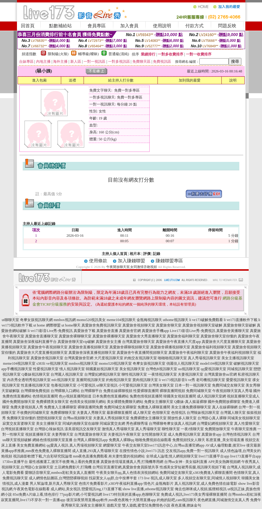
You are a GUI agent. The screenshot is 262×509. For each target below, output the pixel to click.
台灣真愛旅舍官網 (78, 358)
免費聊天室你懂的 (21, 418)
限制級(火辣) (58, 54)
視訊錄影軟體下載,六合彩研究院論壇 (42, 456)
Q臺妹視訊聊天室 (36, 374)
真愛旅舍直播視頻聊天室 (88, 347)
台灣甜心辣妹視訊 (49, 429)
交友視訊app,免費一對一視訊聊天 (192, 451)
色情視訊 (178, 412)
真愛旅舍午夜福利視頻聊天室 (233, 352)
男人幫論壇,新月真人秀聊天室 (54, 483)
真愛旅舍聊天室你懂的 (219, 336)
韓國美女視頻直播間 (179, 396)
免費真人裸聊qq (121, 440)
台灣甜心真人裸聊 (212, 418)
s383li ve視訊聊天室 (52, 363)
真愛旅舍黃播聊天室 (232, 331)
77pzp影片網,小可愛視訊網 (81, 494)
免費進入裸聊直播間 (154, 407)
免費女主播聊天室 (158, 402)
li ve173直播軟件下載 (240, 320)
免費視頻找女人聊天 (188, 440)
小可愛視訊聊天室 (133, 385)
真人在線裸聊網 (224, 407)
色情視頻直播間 (45, 396)
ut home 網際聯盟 (47, 325)
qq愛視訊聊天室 (213, 369)
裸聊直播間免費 (90, 407)
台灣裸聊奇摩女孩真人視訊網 (172, 423)
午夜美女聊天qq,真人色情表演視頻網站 (127, 472)
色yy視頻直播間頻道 (75, 396)
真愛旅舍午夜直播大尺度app (178, 342)
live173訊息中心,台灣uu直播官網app (176, 445)
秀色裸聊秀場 (137, 423)
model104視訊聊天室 (216, 363)
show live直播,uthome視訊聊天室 (148, 489)
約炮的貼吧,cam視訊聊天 (177, 500)
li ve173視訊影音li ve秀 (177, 380)
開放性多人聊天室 (182, 418)
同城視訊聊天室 (240, 369)
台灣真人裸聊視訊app (90, 440)
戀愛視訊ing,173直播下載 (101, 489)
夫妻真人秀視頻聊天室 (111, 418)
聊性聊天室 (171, 429)
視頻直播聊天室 (38, 434)
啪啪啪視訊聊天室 (172, 358)
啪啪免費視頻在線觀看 (153, 440)
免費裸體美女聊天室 (52, 402)
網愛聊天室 (112, 445)
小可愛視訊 (86, 385)
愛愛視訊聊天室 (238, 380)
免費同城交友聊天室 (228, 385)
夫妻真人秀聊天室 (91, 412)
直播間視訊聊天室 (90, 380)
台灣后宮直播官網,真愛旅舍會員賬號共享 (125, 467)
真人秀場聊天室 (148, 429)
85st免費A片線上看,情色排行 (36, 494)
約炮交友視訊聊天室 (140, 358)
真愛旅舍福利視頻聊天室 (211, 347)
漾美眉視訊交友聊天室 (83, 429)
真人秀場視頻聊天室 (85, 445)
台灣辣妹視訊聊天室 (203, 412)
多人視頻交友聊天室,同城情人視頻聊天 (209, 478)
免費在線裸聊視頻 (117, 391)
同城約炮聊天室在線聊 (80, 423)
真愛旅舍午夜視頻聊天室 (48, 347)
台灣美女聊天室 (161, 385)
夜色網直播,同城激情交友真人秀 (223, 500)
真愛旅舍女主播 (108, 342)
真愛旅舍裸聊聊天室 (75, 336)
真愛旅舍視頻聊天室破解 (202, 325)
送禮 (72, 80)
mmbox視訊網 (65, 320)
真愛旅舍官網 (130, 331)
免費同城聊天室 (198, 391)
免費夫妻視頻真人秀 (26, 407)
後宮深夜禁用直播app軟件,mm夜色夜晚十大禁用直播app (111, 500)
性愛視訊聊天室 (45, 369)
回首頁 (28, 25)
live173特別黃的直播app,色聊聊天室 (131, 494)
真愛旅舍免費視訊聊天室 (101, 325)
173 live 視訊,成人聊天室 (157, 478)
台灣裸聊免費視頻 (35, 391)
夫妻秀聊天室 (62, 434)
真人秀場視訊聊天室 (204, 358)
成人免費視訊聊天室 (184, 434)
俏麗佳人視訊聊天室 (182, 363)
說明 (233, 80)
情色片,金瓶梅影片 (159, 483)
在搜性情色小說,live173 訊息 (142, 451)
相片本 (135, 254)
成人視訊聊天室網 (211, 396)
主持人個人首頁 (114, 254)
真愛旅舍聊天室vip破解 (76, 342)
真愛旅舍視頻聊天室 (138, 325)
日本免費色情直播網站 (110, 396)
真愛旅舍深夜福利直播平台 (35, 342)
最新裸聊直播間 (119, 412)
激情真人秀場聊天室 (118, 429)
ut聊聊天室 (10, 320)
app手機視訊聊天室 (16, 369)
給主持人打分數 (121, 80)
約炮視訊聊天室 (118, 380)
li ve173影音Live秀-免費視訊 (50, 331)
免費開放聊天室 (217, 429)
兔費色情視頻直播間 (146, 396)
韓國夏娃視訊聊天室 (102, 369)
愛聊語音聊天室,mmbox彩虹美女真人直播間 (60, 472)
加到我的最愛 (190, 80)
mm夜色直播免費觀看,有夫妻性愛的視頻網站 (109, 456)
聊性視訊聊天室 (134, 374)
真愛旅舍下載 (84, 331)
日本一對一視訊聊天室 (193, 385)
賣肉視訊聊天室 (145, 380)
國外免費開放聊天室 (18, 402)
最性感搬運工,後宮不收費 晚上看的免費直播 (64, 462)
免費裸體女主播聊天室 (148, 418)
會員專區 (97, 25)
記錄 (156, 254)
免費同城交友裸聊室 (120, 407)
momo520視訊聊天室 (115, 363)
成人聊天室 (142, 412)
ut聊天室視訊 (106, 385)
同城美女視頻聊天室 (243, 418)
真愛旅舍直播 (107, 331)
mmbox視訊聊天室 (83, 363)
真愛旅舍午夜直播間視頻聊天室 (142, 352)
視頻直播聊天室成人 (243, 396)
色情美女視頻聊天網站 (88, 402)
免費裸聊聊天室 (63, 412)
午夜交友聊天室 (135, 445)
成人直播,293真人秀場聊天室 (95, 451)
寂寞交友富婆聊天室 (18, 423)
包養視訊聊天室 (63, 385)
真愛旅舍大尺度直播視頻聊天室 (42, 352)
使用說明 (162, 25)
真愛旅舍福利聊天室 (183, 336)
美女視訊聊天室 (132, 369)
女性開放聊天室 (154, 434)
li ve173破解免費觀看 (206, 320)
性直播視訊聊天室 (35, 385)
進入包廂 (39, 80)
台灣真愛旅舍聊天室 (138, 342)
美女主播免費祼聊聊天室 (191, 407)
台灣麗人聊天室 (233, 412)
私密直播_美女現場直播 (225, 440)
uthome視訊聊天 (175, 320)
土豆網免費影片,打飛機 (72, 467)
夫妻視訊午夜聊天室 (124, 434)
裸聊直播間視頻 (172, 391)
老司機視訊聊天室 (210, 380)
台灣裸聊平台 (91, 391)
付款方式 (194, 25)
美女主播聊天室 (48, 423)
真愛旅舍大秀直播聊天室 (146, 336)
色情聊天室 (161, 412)
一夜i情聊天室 (192, 429)
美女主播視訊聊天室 (237, 358)
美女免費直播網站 (31, 445)
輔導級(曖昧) (88, 54)
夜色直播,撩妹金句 (186, 505)
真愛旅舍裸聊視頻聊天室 (129, 347)
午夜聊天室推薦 (244, 429)
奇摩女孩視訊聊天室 (149, 363)
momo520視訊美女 (91, 320)
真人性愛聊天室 (247, 423)
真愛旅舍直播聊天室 (41, 336)
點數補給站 (60, 25)
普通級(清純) (118, 54)
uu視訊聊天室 (189, 369)
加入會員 (129, 25)
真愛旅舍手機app (155, 331)
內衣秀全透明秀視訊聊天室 (29, 380)
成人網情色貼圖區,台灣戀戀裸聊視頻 (58, 478)
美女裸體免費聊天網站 (125, 402)
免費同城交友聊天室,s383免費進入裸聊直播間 (196, 472)
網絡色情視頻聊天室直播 (52, 440)
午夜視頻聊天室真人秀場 (232, 391)
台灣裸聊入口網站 (65, 391)
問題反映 (227, 25)
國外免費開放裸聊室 (224, 402)
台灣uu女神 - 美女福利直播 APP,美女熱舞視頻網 (202, 462)
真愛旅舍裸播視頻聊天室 (170, 347)
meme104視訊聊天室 (19, 363)
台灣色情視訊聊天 (236, 434)
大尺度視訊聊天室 (108, 358)
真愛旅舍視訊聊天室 (47, 358)
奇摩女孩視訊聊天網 (36, 320)
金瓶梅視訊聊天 (149, 320)
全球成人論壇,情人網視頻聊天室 (172, 456)
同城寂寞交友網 (112, 423)
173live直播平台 (15, 462)
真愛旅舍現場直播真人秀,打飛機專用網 (132, 462)
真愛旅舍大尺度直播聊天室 (223, 342)
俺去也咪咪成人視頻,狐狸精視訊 (201, 489)
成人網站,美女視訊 (66, 489)
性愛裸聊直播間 (146, 391)
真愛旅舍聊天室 (168, 325)
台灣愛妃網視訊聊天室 (102, 374)
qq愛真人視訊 (57, 445)
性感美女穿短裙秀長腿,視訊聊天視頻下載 (193, 467)
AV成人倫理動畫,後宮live (225, 445)
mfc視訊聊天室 (63, 380)
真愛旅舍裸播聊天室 (108, 336)
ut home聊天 (71, 325)
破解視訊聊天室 (246, 363)
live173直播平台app (214, 456)
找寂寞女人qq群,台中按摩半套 (113, 478)
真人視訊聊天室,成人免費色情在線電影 (205, 483)
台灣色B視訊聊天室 (161, 369)
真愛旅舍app (211, 434)
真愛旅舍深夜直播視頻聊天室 (92, 352)
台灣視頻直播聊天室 (17, 429)
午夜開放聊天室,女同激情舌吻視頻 (131, 267)
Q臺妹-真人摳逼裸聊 (190, 402)
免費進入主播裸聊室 (60, 407)
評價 (147, 254)
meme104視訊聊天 (121, 320)
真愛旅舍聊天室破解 (239, 325)
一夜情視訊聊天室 (162, 374)
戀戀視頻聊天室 (49, 418)
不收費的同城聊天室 (33, 412)
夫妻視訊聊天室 (190, 374)
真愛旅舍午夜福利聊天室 (188, 352)
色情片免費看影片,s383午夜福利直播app (111, 483)
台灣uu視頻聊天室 (77, 418)
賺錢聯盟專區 (169, 260)
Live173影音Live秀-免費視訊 (192, 331)
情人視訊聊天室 (72, 369)
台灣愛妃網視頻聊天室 (215, 423)
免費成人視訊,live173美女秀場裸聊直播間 (194, 494)
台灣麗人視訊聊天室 (67, 374)
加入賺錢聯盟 (131, 260)
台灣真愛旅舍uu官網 (220, 374)
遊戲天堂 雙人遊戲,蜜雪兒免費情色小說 (138, 505)
